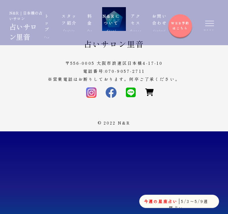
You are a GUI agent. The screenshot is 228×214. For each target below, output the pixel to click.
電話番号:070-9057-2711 (114, 71)
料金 (90, 23)
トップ (47, 26)
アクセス (136, 23)
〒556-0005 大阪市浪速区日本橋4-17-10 (114, 63)
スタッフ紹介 (69, 23)
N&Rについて (111, 23)
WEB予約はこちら (180, 25)
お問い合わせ (159, 23)
